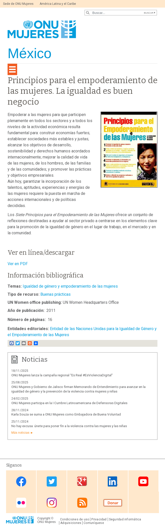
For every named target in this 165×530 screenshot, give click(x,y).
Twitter (51, 481)
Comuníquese (94, 523)
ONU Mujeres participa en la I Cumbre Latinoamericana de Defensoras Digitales (69, 403)
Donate (112, 503)
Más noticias (20, 432)
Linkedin (112, 481)
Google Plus (82, 481)
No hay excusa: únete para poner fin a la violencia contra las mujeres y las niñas (69, 426)
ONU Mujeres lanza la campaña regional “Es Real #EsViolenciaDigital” (62, 375)
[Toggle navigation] (12, 69)
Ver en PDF (18, 263)
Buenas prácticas (55, 294)
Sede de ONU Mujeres (18, 4)
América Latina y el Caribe (58, 4)
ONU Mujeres (46, 522)
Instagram (51, 503)
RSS (82, 503)
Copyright (43, 518)
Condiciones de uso (74, 519)
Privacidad (98, 519)
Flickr (21, 503)
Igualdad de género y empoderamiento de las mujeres (70, 286)
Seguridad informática (125, 519)
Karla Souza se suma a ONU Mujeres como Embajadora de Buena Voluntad (66, 414)
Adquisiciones (70, 523)
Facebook (21, 481)
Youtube (143, 481)
